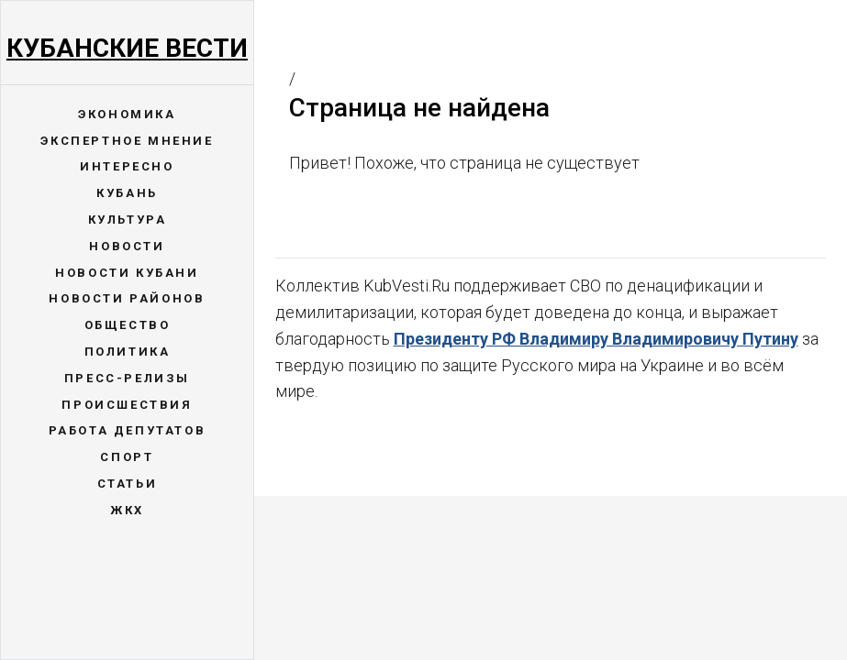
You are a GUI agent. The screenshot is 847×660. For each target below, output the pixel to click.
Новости (126, 246)
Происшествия (126, 405)
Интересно (126, 166)
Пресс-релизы (127, 378)
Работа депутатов (127, 430)
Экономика (126, 114)
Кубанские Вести (127, 48)
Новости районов (127, 298)
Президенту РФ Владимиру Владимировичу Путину (596, 338)
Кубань (127, 193)
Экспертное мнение (126, 141)
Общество (127, 325)
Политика (127, 351)
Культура (127, 219)
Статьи (127, 483)
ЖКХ (127, 510)
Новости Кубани (126, 273)
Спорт (126, 457)
